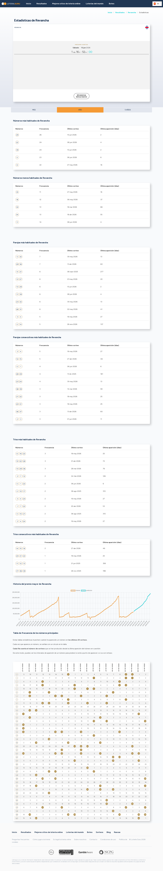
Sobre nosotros (80, 839)
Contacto (93, 839)
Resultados (120, 12)
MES (34, 110)
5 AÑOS (128, 110)
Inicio (110, 12)
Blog (109, 832)
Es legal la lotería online (62, 839)
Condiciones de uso (108, 839)
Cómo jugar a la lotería (41, 839)
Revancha (132, 12)
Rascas (117, 832)
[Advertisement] (81, 72)
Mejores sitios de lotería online (66, 3)
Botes (111, 3)
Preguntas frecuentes (20, 839)
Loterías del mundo (94, 3)
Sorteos (99, 832)
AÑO (80, 110)
